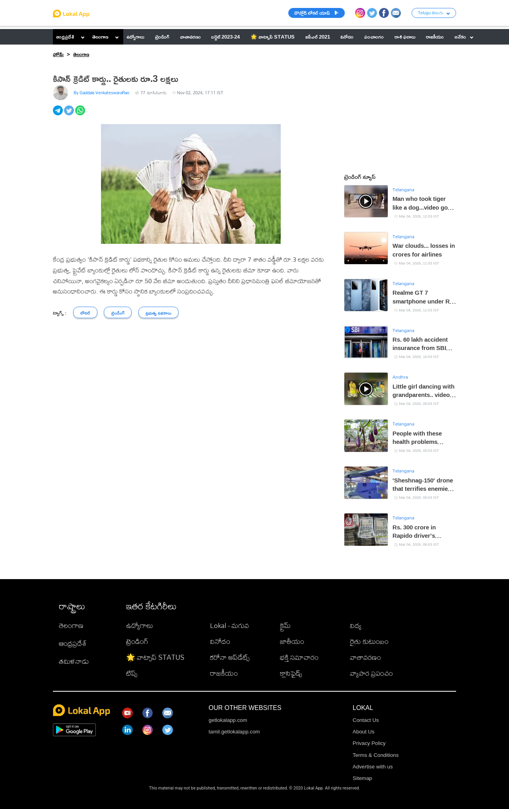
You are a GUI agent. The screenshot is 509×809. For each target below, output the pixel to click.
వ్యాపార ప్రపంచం (371, 673)
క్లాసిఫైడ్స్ (291, 673)
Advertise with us (373, 767)
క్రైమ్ (285, 625)
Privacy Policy (369, 743)
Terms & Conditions (376, 755)
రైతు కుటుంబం (369, 641)
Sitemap (362, 778)
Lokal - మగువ (229, 625)
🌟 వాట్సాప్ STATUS (155, 657)
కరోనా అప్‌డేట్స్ (229, 657)
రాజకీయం (224, 673)
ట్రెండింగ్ (137, 641)
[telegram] (58, 114)
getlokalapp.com (228, 720)
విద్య (355, 625)
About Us (364, 732)
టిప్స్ (131, 673)
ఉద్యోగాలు (139, 625)
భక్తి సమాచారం (299, 657)
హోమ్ (58, 54)
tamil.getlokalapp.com (234, 732)
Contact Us (366, 720)
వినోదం (220, 641)
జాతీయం (292, 641)
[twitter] (69, 114)
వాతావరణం (365, 657)
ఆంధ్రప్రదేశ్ (65, 36)
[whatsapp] (80, 114)
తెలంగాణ (100, 36)
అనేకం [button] (464, 36)
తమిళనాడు (74, 661)
